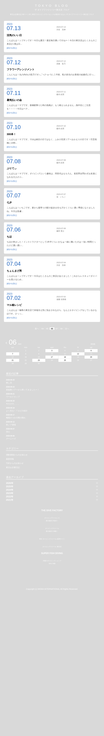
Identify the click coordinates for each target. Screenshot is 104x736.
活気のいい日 (14, 35)
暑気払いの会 (14, 100)
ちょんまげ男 (14, 271)
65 (47, 329)
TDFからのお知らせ (14, 463)
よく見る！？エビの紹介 (52, 409)
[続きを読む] (12, 48)
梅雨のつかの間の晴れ (52, 416)
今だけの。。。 (52, 402)
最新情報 (10, 459)
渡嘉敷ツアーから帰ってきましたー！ (52, 388)
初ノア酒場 (52, 423)
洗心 (52, 430)
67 (56, 329)
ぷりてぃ (12, 168)
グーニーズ (52, 437)
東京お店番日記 (13, 467)
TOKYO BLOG (52, 5)
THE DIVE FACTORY (52, 511)
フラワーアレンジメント (20, 69)
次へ (67, 329)
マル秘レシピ (14, 305)
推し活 (52, 381)
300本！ (11, 134)
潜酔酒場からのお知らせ (17, 455)
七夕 (9, 202)
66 (52, 329)
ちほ (9, 236)
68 (61, 329)
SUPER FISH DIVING (52, 625)
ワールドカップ (52, 395)
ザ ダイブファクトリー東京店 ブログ (52, 10)
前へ (37, 329)
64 (42, 329)
